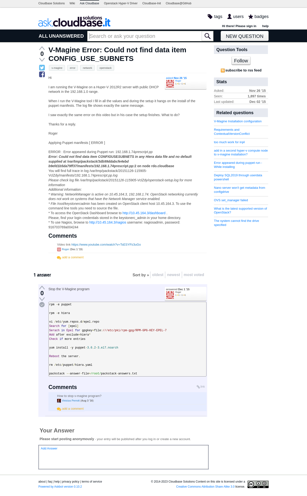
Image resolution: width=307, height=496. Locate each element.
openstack (106, 67)
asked (176, 78)
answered (177, 289)
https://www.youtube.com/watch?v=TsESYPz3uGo (106, 244)
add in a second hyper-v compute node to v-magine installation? (241, 152)
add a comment (73, 257)
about (42, 481)
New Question (245, 36)
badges (261, 16)
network (87, 67)
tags (218, 16)
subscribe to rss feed (243, 70)
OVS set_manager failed (231, 200)
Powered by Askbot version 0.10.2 (60, 486)
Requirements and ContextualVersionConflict (232, 132)
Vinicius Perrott (71, 400)
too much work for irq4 (229, 142)
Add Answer (49, 448)
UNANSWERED (66, 36)
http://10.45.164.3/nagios (107, 222)
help (265, 26)
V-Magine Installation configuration (238, 121)
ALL (43, 36)
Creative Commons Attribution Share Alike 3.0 (205, 486)
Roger (178, 81)
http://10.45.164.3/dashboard (144, 213)
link (203, 386)
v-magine (57, 67)
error (72, 67)
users (238, 16)
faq (50, 481)
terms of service (92, 481)
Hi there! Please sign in (239, 26)
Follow (241, 60)
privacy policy (70, 481)
